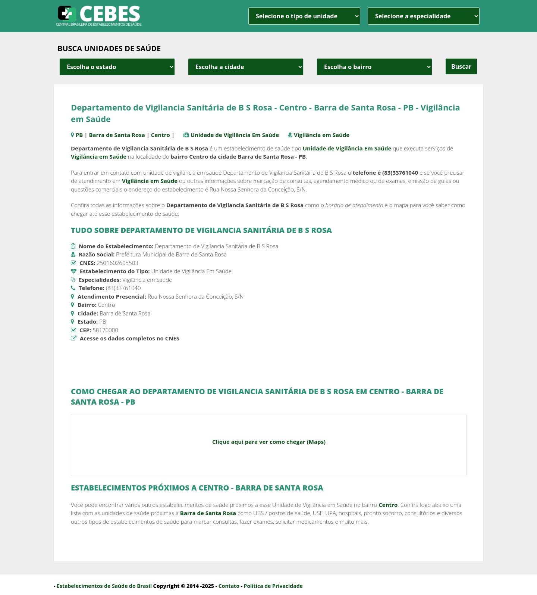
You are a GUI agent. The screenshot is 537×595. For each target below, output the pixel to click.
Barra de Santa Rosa (117, 134)
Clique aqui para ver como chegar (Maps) (269, 441)
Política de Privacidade (273, 585)
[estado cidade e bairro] (117, 66)
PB (79, 134)
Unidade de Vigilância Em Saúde (235, 134)
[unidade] (304, 16)
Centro (160, 134)
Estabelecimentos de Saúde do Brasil (104, 585)
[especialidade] (424, 16)
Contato (229, 585)
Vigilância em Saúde (321, 134)
